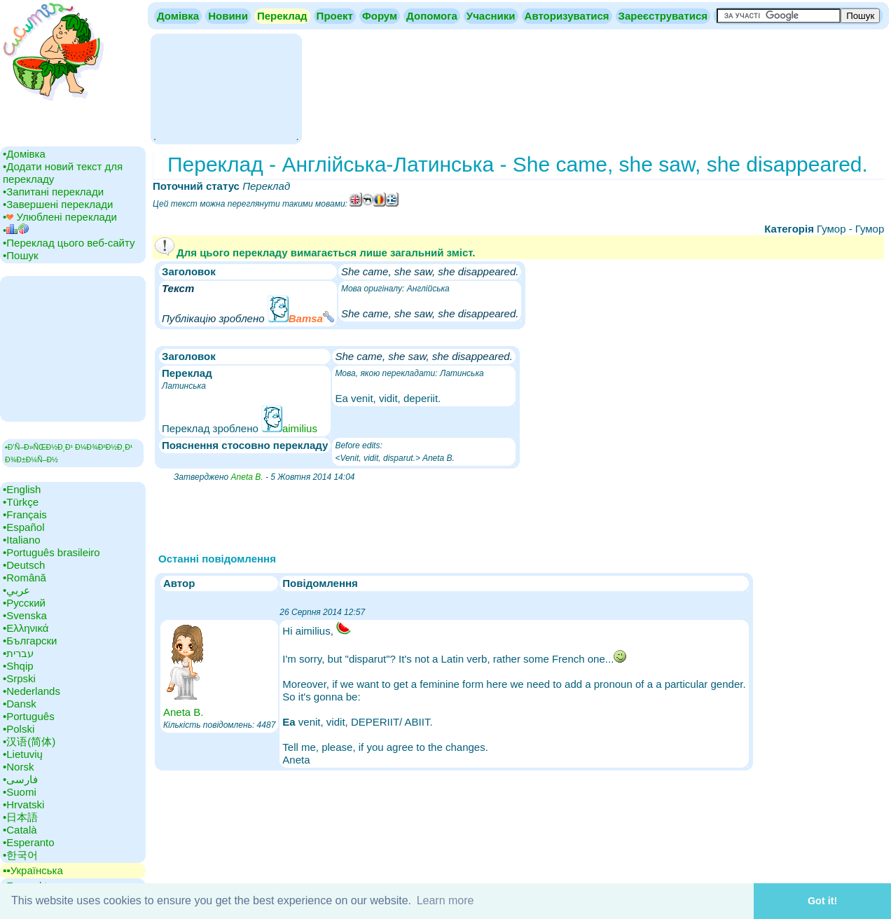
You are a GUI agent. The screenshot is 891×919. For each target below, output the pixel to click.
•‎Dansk (19, 704)
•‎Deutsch (24, 565)
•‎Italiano (22, 540)
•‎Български (30, 641)
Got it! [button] (822, 900)
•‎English (22, 489)
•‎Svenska (25, 615)
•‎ (16, 230)
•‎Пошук (20, 255)
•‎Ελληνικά (25, 628)
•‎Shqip (18, 666)
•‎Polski (18, 729)
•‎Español (23, 527)
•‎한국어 (20, 855)
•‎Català (20, 830)
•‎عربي (16, 590)
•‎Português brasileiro (51, 552)
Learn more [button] (445, 900)
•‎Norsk (18, 767)
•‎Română (24, 577)
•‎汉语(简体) (29, 741)
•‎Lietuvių (23, 754)
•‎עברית (18, 653)
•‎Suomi (19, 792)
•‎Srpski (19, 678)
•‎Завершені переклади (58, 204)
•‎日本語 (20, 817)
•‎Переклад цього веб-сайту (69, 243)
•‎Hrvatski (23, 804)
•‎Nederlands (31, 691)
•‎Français (25, 514)
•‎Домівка (24, 154)
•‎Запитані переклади (53, 192)
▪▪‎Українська (33, 870)
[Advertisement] (226, 87)
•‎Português (29, 716)
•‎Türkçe (21, 502)
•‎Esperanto (29, 842)
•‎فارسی (20, 779)
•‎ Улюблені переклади (60, 217)
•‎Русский (24, 603)
